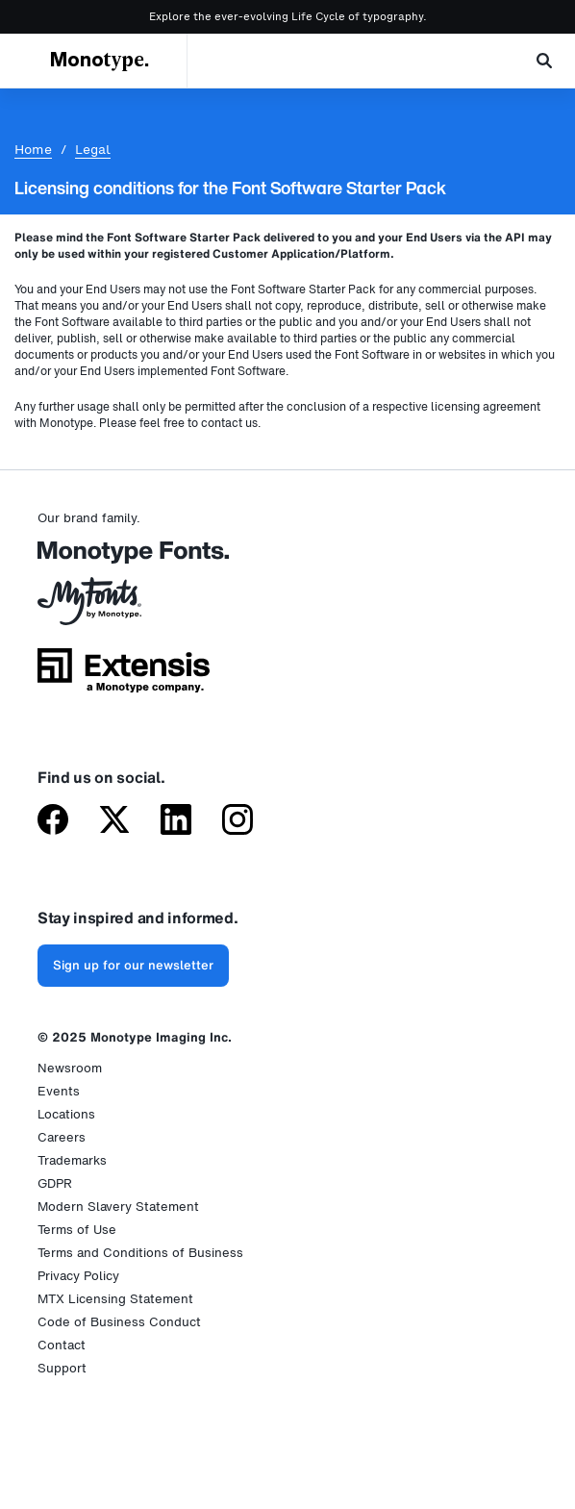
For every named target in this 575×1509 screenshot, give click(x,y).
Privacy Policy (78, 1276)
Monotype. (99, 60)
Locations (66, 1114)
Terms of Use (77, 1229)
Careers (62, 1137)
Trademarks (72, 1160)
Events (59, 1091)
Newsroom (70, 1068)
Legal (93, 149)
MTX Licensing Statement (115, 1299)
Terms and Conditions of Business (140, 1253)
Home (33, 149)
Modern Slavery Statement (118, 1206)
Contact (62, 1345)
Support (62, 1368)
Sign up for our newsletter (133, 965)
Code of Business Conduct (119, 1322)
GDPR (55, 1183)
